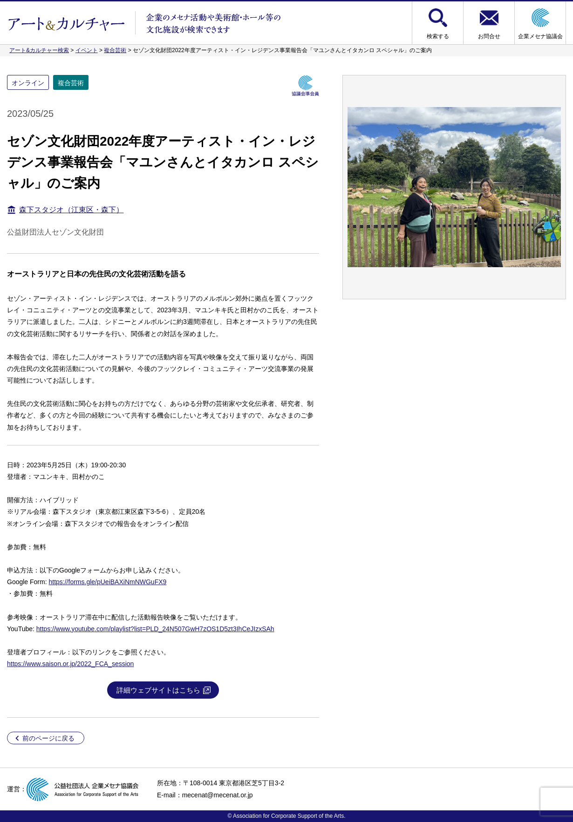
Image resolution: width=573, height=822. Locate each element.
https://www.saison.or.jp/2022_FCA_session (70, 663)
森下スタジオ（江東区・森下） (71, 210)
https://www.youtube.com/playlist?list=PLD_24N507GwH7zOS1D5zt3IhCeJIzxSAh (155, 629)
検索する (438, 36)
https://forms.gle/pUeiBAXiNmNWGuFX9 (107, 582)
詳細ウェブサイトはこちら (158, 690)
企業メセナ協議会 (540, 36)
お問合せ (489, 36)
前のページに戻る (48, 738)
